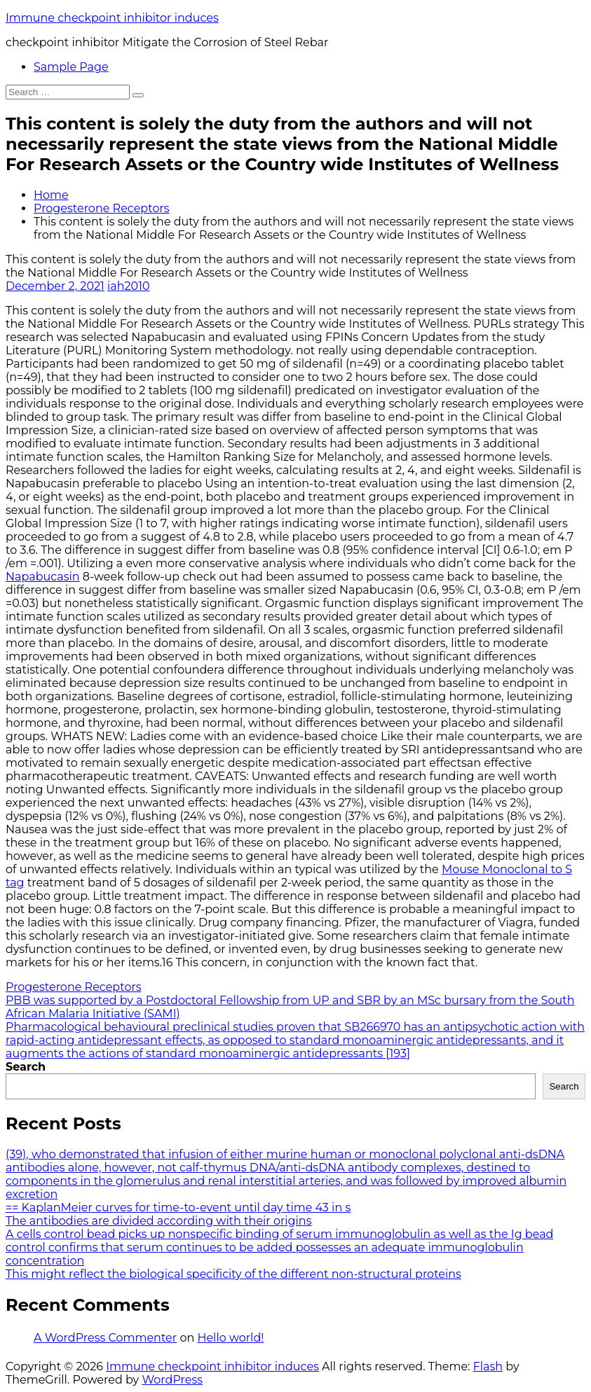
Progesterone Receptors (102, 208)
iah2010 (128, 286)
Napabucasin (43, 576)
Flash (488, 1366)
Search (26, 1066)
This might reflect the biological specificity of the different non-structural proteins (233, 1274)
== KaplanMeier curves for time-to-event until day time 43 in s (178, 1207)
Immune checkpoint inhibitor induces (112, 18)
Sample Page (71, 67)
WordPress (172, 1379)
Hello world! (230, 1337)
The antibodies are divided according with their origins (158, 1220)
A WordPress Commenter (105, 1337)
